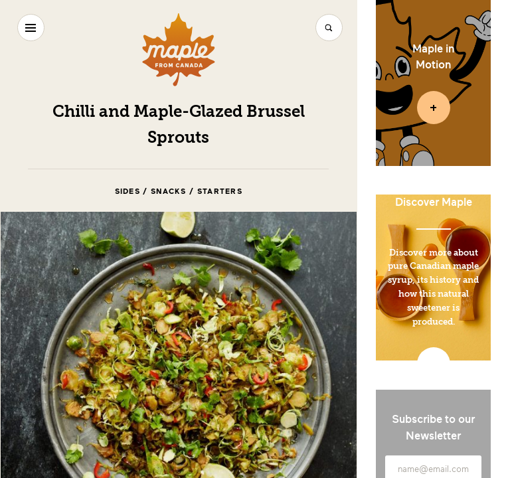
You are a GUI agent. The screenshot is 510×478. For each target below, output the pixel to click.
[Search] (329, 27)
